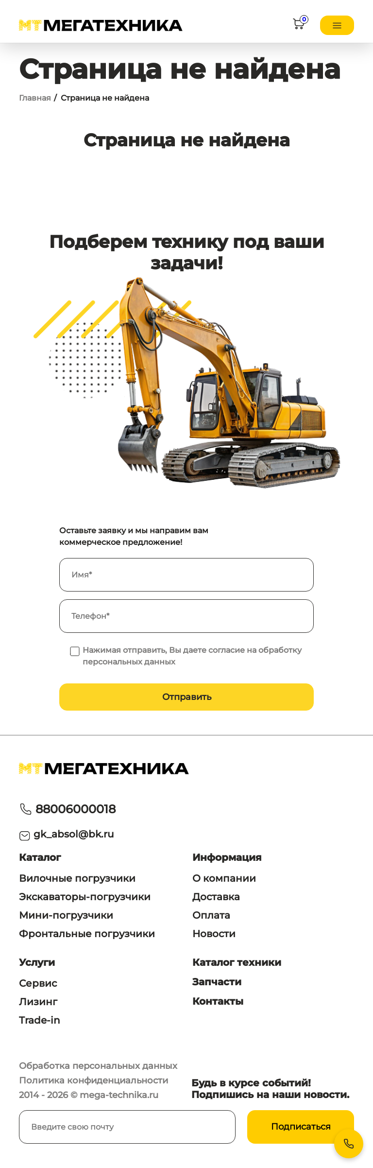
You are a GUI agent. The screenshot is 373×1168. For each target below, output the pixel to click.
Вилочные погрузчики (77, 878)
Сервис (38, 983)
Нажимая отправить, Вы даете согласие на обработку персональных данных (192, 655)
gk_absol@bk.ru (74, 834)
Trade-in (39, 1020)
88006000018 (75, 809)
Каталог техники (236, 962)
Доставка (216, 897)
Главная (35, 98)
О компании (224, 878)
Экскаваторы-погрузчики (85, 897)
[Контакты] (348, 1143)
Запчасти (216, 982)
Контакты (217, 1001)
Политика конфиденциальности (93, 1080)
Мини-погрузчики (66, 915)
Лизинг (38, 1002)
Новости (214, 934)
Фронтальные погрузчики (87, 934)
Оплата (211, 915)
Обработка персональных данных (98, 1066)
